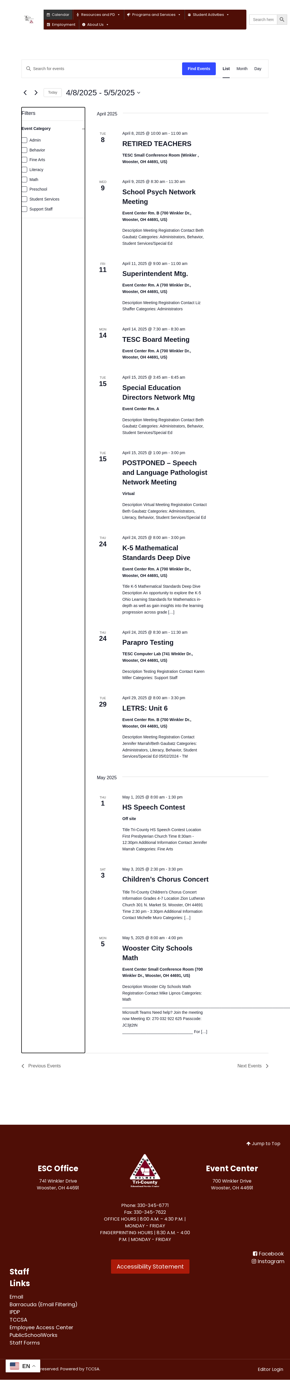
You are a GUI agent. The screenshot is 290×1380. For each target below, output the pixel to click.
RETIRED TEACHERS (156, 144)
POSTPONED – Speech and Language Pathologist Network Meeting (164, 472)
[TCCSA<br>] (18, 1319)
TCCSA (92, 1369)
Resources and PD (100, 15)
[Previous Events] (25, 92)
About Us (98, 25)
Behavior (37, 150)
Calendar (60, 14)
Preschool (38, 189)
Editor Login (270, 1369)
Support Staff (40, 209)
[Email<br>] (16, 1296)
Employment (63, 24)
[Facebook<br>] (268, 1253)
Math (33, 179)
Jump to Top (263, 1143)
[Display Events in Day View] (257, 69)
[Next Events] (36, 92)
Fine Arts (37, 159)
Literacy (36, 169)
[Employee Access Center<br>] (42, 1327)
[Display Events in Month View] (242, 69)
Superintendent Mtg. (155, 273)
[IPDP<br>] (15, 1312)
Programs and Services (156, 15)
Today (52, 92)
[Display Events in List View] (226, 69)
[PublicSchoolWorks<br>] (33, 1335)
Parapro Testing (148, 642)
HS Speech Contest (153, 807)
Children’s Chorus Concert (165, 879)
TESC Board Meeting (155, 339)
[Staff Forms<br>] (25, 1342)
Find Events (199, 68)
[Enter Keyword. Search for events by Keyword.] (102, 69)
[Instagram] (268, 1261)
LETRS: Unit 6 (145, 708)
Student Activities (211, 15)
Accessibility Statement (150, 1267)
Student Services (44, 199)
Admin (35, 140)
